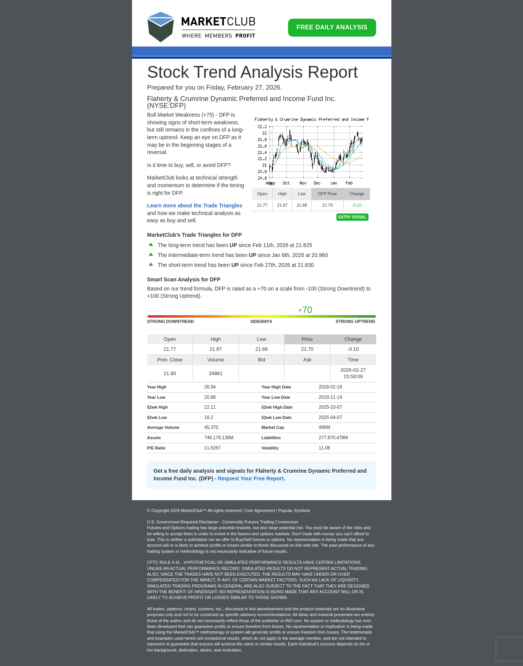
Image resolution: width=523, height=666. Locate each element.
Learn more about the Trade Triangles (195, 205)
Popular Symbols (294, 510)
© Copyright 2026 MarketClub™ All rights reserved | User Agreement (211, 510)
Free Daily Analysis (331, 27)
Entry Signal (352, 217)
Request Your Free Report (250, 478)
